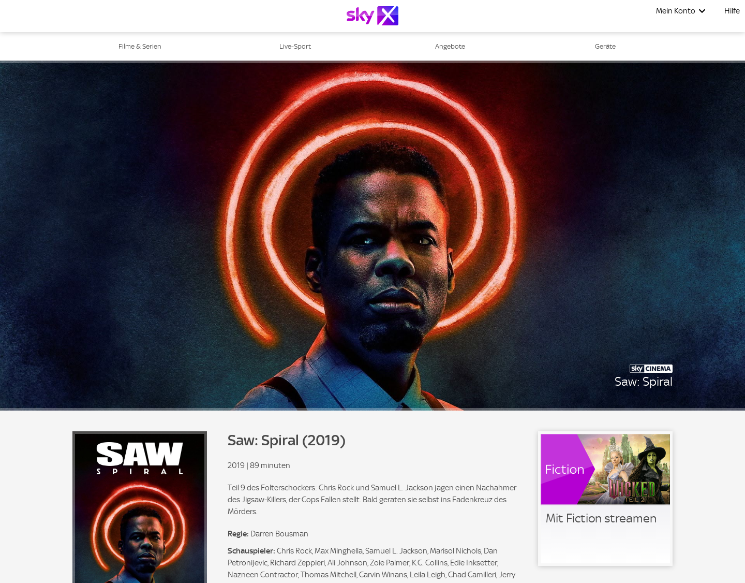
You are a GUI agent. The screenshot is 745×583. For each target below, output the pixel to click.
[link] (605, 498)
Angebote (450, 46)
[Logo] (372, 15)
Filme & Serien (139, 46)
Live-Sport (295, 46)
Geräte (605, 46)
